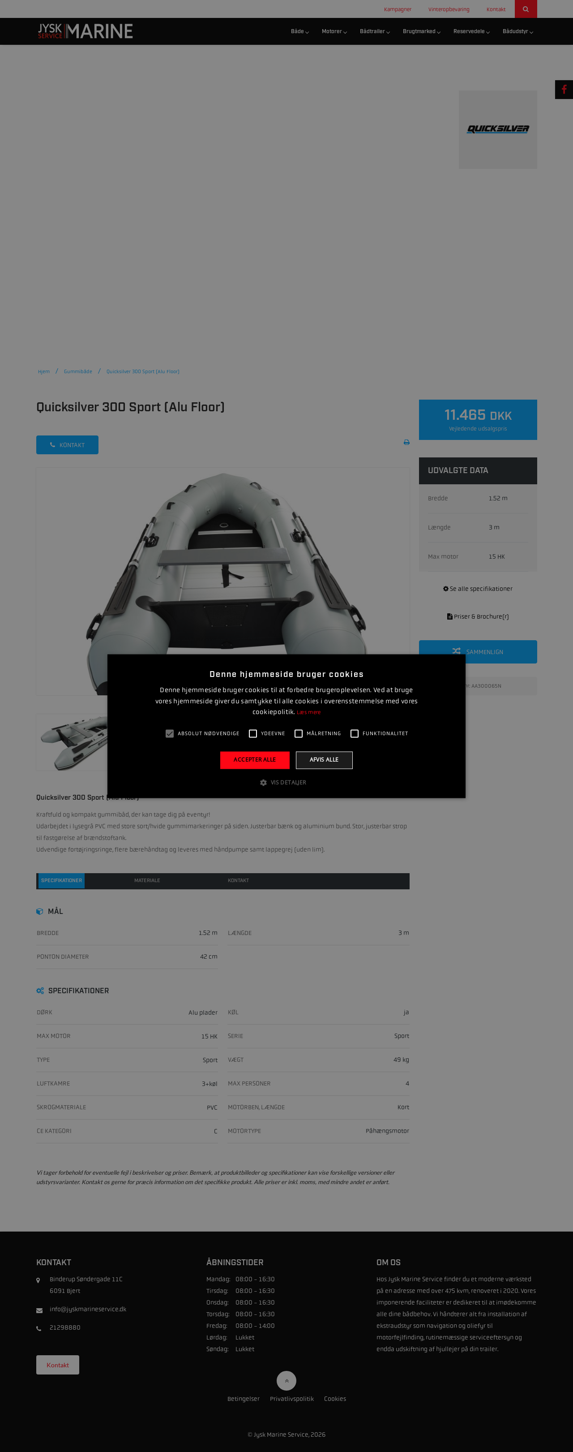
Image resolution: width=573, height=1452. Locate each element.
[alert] (286, 726)
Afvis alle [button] (324, 760)
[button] (286, 782)
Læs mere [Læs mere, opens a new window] (309, 712)
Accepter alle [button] (255, 760)
